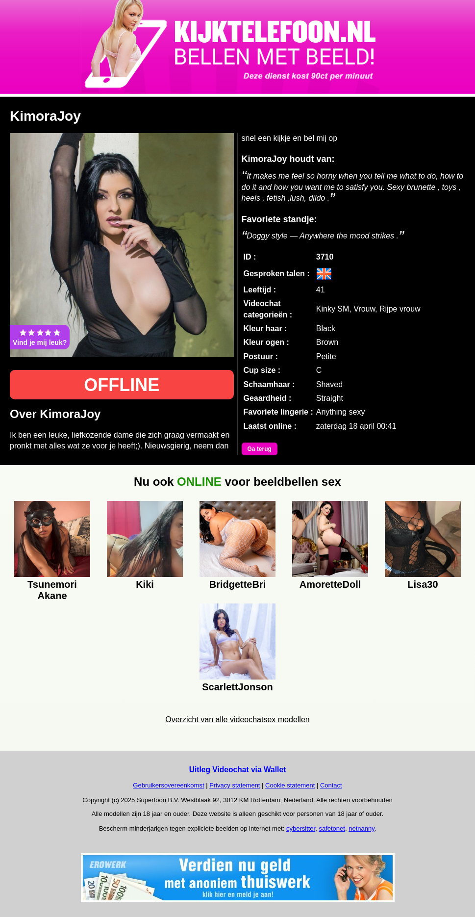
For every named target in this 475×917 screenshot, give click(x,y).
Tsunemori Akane (52, 589)
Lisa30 (422, 584)
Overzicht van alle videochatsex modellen (237, 719)
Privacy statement (234, 785)
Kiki (145, 584)
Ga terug (260, 448)
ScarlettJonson (237, 686)
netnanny (362, 828)
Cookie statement (290, 785)
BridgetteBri (237, 584)
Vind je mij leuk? (40, 337)
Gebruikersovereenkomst (168, 785)
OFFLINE (121, 385)
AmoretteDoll (330, 584)
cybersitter (300, 828)
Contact (331, 785)
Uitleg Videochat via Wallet (237, 769)
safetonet (332, 828)
